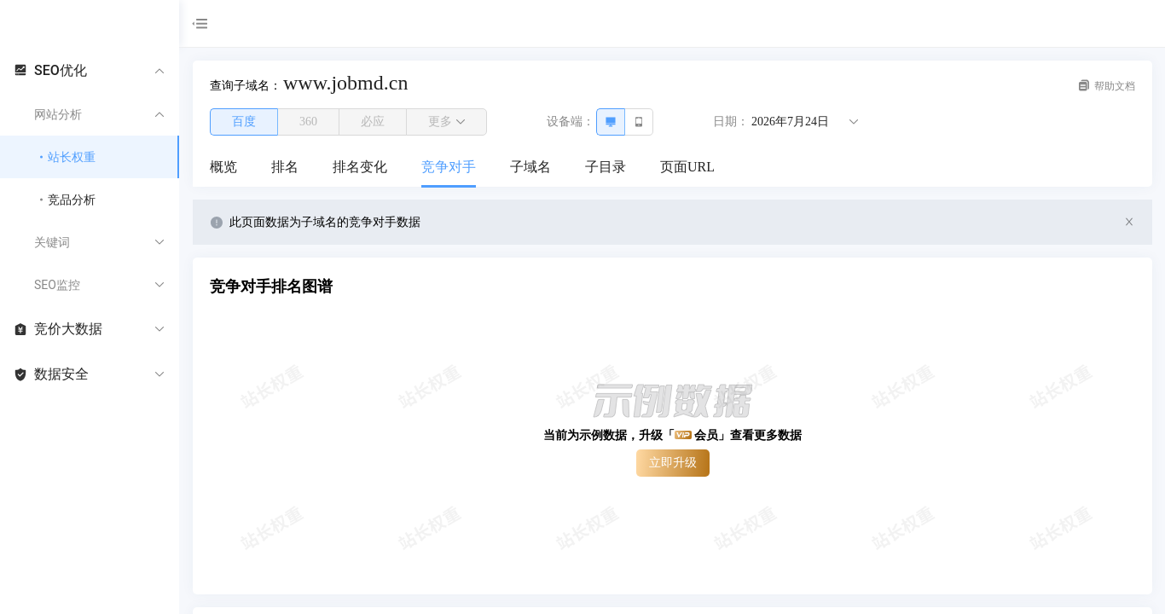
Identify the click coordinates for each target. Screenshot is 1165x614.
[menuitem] (223, 168)
